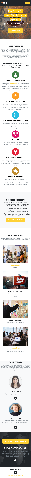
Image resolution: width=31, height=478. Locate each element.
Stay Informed (15, 30)
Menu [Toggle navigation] (27, 2)
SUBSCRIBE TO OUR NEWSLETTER (15, 441)
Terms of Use (17, 475)
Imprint (22, 475)
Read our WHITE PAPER (15, 219)
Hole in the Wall (13, 83)
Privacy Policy (10, 475)
